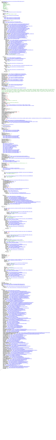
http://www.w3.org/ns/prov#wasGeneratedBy (16, 400)
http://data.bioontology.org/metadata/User (15, 71)
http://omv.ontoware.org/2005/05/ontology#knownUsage (16, 390)
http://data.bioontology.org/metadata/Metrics (13, 224)
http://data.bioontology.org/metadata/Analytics (18, 62)
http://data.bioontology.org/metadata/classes (15, 233)
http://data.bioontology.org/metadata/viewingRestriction (22, 77)
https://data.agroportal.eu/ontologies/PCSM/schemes (16, 32)
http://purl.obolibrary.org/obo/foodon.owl (10, 172)
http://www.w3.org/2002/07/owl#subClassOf (16, 91)
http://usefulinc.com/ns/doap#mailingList (15, 388)
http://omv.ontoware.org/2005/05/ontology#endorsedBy (16, 384)
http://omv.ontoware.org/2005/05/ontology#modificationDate (20, 378)
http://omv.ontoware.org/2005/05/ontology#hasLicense (16, 371)
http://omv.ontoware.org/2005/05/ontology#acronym (16, 69)
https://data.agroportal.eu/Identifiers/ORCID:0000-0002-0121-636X (20, 251)
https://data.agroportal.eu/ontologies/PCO (10, 162)
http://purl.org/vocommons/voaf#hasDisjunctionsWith (20, 418)
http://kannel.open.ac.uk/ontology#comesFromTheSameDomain (22, 414)
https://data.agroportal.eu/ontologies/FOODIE (11, 155)
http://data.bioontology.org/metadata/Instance (17, 54)
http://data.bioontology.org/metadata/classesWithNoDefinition (24, 240)
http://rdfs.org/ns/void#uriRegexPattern (16, 424)
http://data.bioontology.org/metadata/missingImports (18, 435)
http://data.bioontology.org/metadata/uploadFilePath (18, 429)
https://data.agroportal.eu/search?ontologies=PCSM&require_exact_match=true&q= (23, 144)
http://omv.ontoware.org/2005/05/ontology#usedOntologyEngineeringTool (26, 396)
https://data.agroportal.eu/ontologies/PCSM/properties (19, 29)
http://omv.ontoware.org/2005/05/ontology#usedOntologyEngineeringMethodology (30, 395)
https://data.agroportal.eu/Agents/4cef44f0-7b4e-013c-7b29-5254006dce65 (19, 247)
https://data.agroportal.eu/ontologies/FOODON (11, 161)
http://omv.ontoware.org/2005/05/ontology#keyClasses (16, 427)
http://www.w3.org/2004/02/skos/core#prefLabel (17, 87)
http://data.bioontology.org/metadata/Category (18, 58)
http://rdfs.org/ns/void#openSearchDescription (19, 407)
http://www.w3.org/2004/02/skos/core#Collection (19, 52)
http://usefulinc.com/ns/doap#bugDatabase (15, 387)
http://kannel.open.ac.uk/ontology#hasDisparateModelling (21, 417)
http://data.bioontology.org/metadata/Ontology (13, 26)
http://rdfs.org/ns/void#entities (14, 242)
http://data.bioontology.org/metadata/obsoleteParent (18, 352)
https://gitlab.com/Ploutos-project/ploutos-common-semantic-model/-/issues (20, 125)
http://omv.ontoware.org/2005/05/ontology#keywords (16, 367)
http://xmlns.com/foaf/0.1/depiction (13, 432)
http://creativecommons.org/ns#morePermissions (17, 373)
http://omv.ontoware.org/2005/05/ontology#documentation (18, 365)
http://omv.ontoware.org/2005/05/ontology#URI (13, 354)
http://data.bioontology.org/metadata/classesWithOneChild (22, 238)
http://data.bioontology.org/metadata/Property (18, 48)
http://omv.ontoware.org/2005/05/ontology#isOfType (16, 362)
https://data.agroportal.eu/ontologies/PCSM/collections (19, 33)
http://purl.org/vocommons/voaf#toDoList (14, 389)
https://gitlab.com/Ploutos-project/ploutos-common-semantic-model (18, 124)
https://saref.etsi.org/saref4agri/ (9, 173)
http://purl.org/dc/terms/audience (13, 385)
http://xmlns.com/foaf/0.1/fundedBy (13, 383)
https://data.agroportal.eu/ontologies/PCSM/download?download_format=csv (18, 143)
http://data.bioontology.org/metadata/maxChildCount (19, 237)
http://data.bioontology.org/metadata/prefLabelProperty (20, 346)
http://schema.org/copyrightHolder (15, 374)
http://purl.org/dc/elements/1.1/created (15, 94)
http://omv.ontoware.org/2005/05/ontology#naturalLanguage (19, 361)
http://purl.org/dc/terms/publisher (13, 382)
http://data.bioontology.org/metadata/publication (17, 370)
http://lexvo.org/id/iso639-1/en (8, 102)
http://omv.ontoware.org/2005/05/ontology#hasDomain (16, 392)
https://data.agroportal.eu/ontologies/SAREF (11, 154)
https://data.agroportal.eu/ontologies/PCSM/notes (16, 37)
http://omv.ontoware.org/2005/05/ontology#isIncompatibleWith (21, 416)
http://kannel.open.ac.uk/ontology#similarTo (15, 413)
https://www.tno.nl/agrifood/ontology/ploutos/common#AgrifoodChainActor (22, 187)
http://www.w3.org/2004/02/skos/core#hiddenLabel (16, 368)
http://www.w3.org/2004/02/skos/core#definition (17, 88)
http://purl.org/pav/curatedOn (12, 376)
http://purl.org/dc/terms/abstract (13, 369)
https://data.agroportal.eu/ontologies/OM (10, 156)
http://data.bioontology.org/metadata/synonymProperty (19, 348)
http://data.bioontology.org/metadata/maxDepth (16, 236)
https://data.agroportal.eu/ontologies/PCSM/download (17, 41)
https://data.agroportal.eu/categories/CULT (12, 21)
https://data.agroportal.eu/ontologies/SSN (10, 179)
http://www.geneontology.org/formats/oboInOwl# (11, 191)
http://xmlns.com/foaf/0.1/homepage (15, 264)
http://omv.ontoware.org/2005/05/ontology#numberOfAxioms (20, 241)
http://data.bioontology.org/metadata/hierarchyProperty (20, 350)
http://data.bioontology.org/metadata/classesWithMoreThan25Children (28, 239)
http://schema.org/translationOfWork (16, 423)
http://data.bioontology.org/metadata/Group (16, 57)
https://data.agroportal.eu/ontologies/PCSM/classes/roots (17, 31)
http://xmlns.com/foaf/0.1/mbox (13, 266)
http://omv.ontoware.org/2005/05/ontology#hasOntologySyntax (21, 360)
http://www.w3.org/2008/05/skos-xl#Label (16, 53)
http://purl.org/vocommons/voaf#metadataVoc (15, 428)
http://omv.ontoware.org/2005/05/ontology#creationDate (18, 377)
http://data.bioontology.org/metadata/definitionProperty (20, 347)
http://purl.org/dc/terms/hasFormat (13, 404)
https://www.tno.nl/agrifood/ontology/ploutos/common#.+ (18, 185)
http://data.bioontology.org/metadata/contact (14, 379)
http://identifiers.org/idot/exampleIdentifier (18, 426)
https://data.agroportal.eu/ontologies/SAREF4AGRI (12, 180)
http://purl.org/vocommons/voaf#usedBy (13, 421)
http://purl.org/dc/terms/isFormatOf (13, 403)
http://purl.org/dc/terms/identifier (13, 363)
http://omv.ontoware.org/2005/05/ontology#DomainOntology (15, 104)
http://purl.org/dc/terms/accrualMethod (15, 397)
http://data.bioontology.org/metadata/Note (15, 56)
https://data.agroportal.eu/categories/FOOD (12, 22)
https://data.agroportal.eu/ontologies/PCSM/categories (19, 39)
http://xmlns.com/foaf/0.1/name (13, 263)
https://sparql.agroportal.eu (8, 147)
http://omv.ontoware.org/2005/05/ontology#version (15, 356)
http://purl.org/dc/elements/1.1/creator (15, 90)
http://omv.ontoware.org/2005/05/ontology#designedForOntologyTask (24, 391)
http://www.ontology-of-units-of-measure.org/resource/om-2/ (14, 200)
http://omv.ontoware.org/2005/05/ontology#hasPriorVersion (19, 410)
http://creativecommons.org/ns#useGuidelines (16, 372)
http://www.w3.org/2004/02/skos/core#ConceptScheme (18, 51)
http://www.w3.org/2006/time (8, 175)
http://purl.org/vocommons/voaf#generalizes (15, 419)
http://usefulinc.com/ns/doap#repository (14, 386)
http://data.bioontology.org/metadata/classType (15, 349)
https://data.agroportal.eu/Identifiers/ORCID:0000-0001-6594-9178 (20, 278)
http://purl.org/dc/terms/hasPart (12, 411)
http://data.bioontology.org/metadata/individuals (18, 234)
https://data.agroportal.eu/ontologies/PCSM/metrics (16, 35)
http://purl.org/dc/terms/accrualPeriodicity (18, 398)
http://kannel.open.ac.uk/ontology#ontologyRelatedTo (19, 412)
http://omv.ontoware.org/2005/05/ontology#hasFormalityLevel (21, 359)
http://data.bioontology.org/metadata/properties (17, 235)
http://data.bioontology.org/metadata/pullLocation (17, 402)
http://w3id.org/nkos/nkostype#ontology (16, 100)
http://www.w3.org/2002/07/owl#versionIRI (14, 355)
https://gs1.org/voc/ (6, 201)
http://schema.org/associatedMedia (15, 431)
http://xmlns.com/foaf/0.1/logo (10, 433)
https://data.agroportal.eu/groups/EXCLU (11, 18)
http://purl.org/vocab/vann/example (12, 394)
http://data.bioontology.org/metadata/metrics (14, 434)
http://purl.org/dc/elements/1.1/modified (15, 95)
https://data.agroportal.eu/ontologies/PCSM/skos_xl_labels (19, 34)
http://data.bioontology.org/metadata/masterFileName (18, 430)
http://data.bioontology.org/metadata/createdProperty (19, 353)
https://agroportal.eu (7, 150)
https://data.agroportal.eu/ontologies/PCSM (12, 25)
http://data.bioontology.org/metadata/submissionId (17, 345)
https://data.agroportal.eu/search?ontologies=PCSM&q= (20, 145)
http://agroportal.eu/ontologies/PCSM (12, 45)
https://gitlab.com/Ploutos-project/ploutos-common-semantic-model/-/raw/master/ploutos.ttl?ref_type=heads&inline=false (29, 140)
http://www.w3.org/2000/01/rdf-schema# (10, 174)
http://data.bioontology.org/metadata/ (14, 68)
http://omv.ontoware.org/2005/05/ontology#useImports (16, 420)
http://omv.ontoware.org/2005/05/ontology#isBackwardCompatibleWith (25, 415)
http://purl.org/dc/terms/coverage (13, 393)
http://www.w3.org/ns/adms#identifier (17, 267)
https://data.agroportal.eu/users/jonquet (14, 257)
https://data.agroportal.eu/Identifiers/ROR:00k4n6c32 (18, 312)
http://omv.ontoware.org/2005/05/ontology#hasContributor (19, 380)
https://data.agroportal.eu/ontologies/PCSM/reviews (16, 36)
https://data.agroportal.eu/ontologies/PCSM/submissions (19, 28)
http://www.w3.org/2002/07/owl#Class (15, 49)
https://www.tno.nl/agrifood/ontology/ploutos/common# (20, 186)
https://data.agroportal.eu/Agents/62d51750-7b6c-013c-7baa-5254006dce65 (19, 308)
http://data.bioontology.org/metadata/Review (17, 55)
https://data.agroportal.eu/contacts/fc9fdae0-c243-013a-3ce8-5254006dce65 (19, 208)
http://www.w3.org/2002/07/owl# (8, 190)
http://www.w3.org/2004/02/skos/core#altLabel (16, 89)
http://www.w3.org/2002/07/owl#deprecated (15, 92)
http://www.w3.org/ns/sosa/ (8, 176)
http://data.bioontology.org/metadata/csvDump (14, 405)
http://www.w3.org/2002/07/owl (8, 170)
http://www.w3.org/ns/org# (7, 171)
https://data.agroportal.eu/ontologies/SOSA (11, 181)
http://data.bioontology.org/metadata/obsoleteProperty (20, 351)
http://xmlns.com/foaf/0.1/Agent (14, 63)
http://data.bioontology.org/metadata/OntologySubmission (20, 47)
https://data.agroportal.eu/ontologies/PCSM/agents (16, 44)
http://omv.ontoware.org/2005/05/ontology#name (14, 70)
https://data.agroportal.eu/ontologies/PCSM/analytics (18, 43)
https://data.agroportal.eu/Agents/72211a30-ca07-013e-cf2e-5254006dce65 (19, 274)
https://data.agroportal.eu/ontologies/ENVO (11, 178)
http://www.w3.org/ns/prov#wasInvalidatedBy (17, 401)
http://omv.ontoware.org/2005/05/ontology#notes (14, 366)
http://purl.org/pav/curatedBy (12, 381)
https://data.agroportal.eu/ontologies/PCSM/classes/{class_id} (20, 30)
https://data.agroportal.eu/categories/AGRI (12, 20)
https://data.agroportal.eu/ (13, 226)
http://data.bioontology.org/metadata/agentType (18, 290)
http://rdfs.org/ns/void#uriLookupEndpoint (17, 406)
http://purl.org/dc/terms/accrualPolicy (15, 399)
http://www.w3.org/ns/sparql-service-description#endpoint (17, 409)
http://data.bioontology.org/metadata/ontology (15, 436)
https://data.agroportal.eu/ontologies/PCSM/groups (16, 38)
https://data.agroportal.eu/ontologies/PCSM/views (16, 42)
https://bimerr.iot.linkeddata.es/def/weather (11, 199)
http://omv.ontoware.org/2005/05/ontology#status (14, 357)
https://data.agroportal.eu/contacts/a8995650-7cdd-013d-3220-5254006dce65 (19, 204)
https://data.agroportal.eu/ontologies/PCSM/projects (17, 40)
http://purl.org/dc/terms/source (12, 408)
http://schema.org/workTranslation (15, 422)
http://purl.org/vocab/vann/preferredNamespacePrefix (22, 425)
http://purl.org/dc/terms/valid (11, 375)
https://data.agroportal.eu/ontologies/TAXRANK (11, 163)
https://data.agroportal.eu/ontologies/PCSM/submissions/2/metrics (16, 213)
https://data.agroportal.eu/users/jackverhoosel (12, 14)
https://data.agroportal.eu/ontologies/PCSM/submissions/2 (13, 1)
